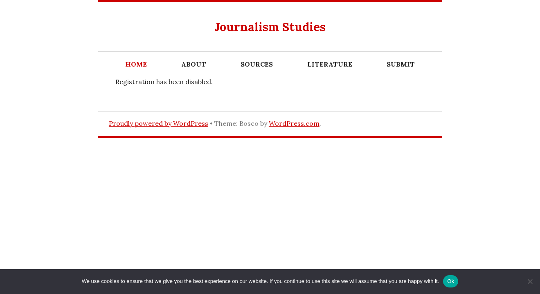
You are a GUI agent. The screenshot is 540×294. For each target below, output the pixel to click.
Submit (401, 64)
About (193, 64)
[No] (530, 281)
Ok (450, 281)
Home (136, 64)
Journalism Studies (270, 26)
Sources (257, 64)
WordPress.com (294, 123)
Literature (329, 64)
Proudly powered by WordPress (158, 123)
